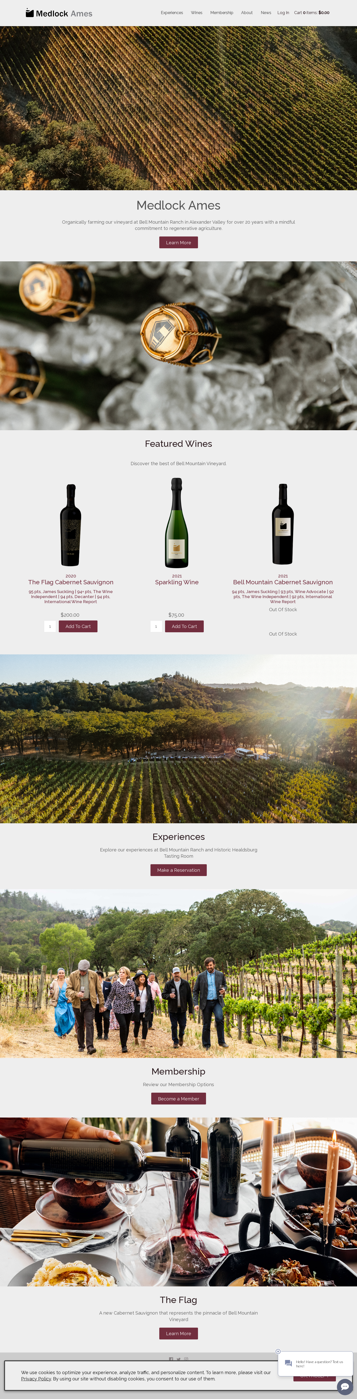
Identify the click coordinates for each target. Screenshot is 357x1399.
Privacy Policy (36, 1378)
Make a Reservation (178, 870)
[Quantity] (50, 626)
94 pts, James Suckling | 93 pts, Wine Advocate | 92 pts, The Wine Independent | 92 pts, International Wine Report (283, 596)
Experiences (172, 12)
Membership (221, 12)
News (266, 12)
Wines (196, 12)
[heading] (71, 579)
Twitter (179, 1359)
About (247, 12)
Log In (283, 12)
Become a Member (178, 1098)
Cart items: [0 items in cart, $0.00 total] (311, 12)
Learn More (178, 242)
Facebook (171, 1359)
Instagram (186, 1359)
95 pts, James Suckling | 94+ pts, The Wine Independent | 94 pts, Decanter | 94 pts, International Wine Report (71, 596)
